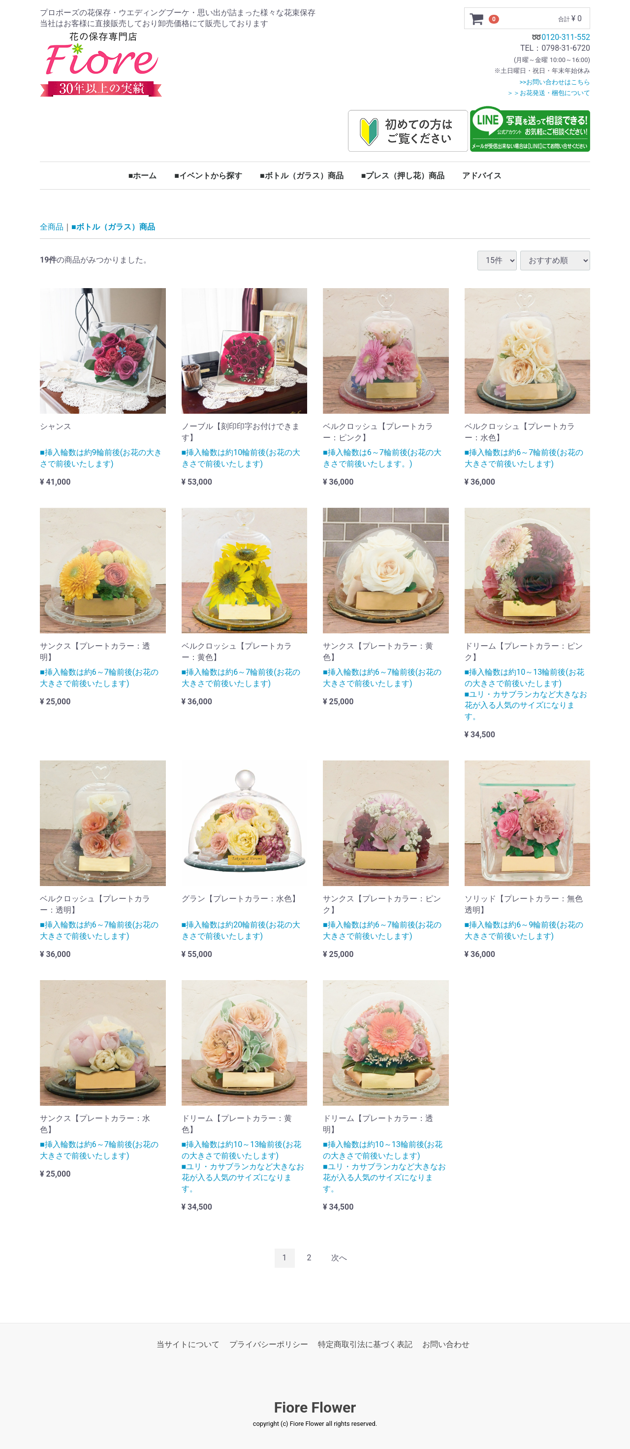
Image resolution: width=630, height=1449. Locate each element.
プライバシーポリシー (268, 1344)
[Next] (339, 1258)
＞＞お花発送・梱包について (548, 93)
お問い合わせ (446, 1344)
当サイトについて (188, 1344)
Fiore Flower (315, 1407)
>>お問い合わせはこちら (554, 82)
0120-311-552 (565, 37)
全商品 (51, 227)
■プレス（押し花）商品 (403, 175)
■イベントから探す (208, 175)
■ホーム (142, 175)
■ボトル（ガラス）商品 (302, 175)
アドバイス (482, 175)
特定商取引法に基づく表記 (365, 1344)
